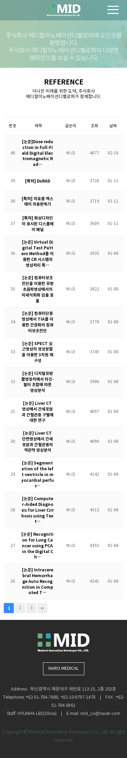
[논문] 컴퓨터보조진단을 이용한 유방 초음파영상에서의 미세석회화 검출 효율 (38, 289)
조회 (94, 126)
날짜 (113, 126)
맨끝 (42, 608)
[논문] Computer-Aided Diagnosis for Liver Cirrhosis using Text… (37, 510)
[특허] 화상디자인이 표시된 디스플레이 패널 (38, 224)
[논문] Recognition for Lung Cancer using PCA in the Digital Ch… (37, 546)
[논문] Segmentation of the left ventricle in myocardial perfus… (37, 474)
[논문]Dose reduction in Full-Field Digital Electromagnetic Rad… (37, 153)
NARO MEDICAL (63, 668)
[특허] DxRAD (37, 181)
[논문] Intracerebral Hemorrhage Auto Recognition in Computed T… (37, 581)
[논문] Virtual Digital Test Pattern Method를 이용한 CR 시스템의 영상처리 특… (37, 253)
